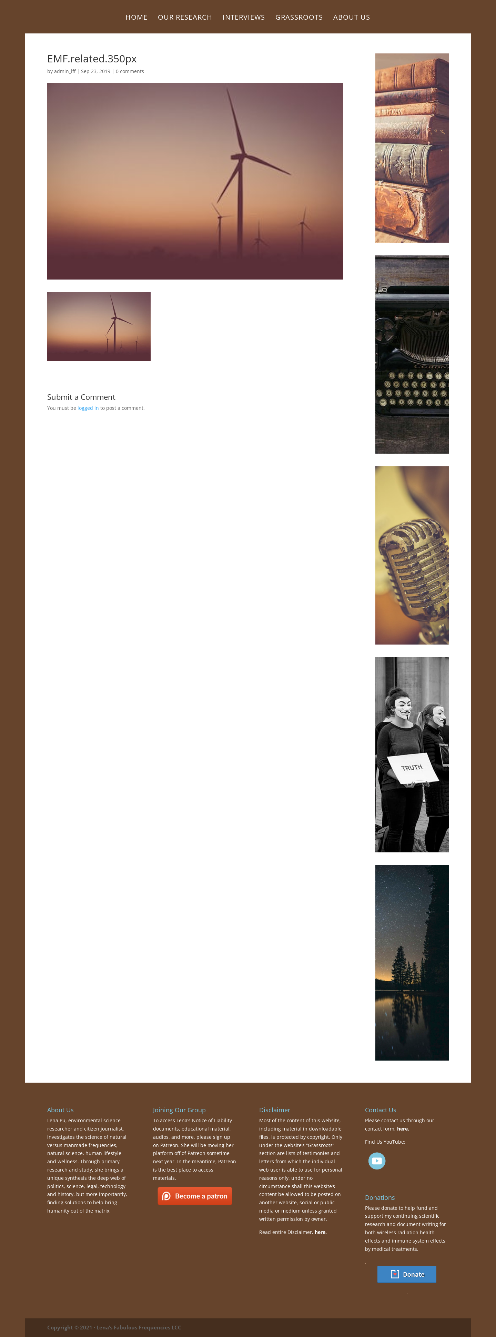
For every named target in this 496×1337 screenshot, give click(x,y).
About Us (351, 18)
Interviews (244, 18)
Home (136, 18)
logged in (88, 408)
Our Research (185, 18)
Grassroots (299, 18)
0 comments (130, 71)
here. (321, 1232)
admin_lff (64, 71)
